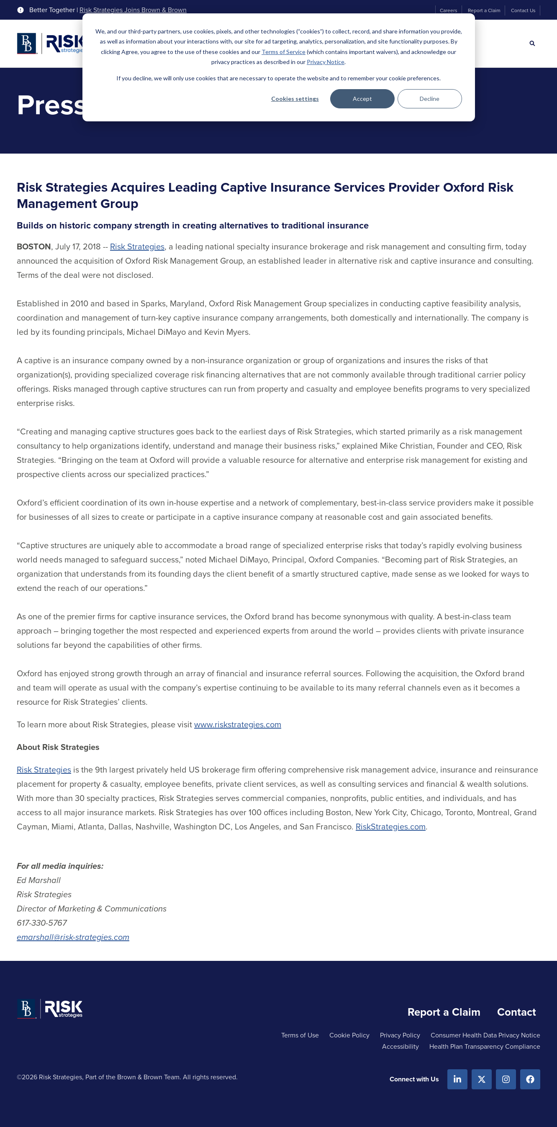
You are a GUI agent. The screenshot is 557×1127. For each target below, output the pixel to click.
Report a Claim (484, 10)
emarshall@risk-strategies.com (73, 937)
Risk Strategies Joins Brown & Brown (133, 10)
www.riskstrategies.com (237, 724)
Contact (516, 1012)
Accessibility (400, 1046)
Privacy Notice (325, 61)
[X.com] (482, 1079)
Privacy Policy (400, 1035)
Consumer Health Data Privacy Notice (485, 1035)
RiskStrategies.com (391, 826)
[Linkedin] (457, 1079)
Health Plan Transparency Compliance (484, 1046)
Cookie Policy (349, 1035)
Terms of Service (283, 51)
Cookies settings (295, 98)
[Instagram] (506, 1079)
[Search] (532, 43)
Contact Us (523, 10)
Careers (448, 10)
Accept (362, 98)
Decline (429, 98)
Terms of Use (300, 1035)
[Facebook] (530, 1079)
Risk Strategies (137, 246)
